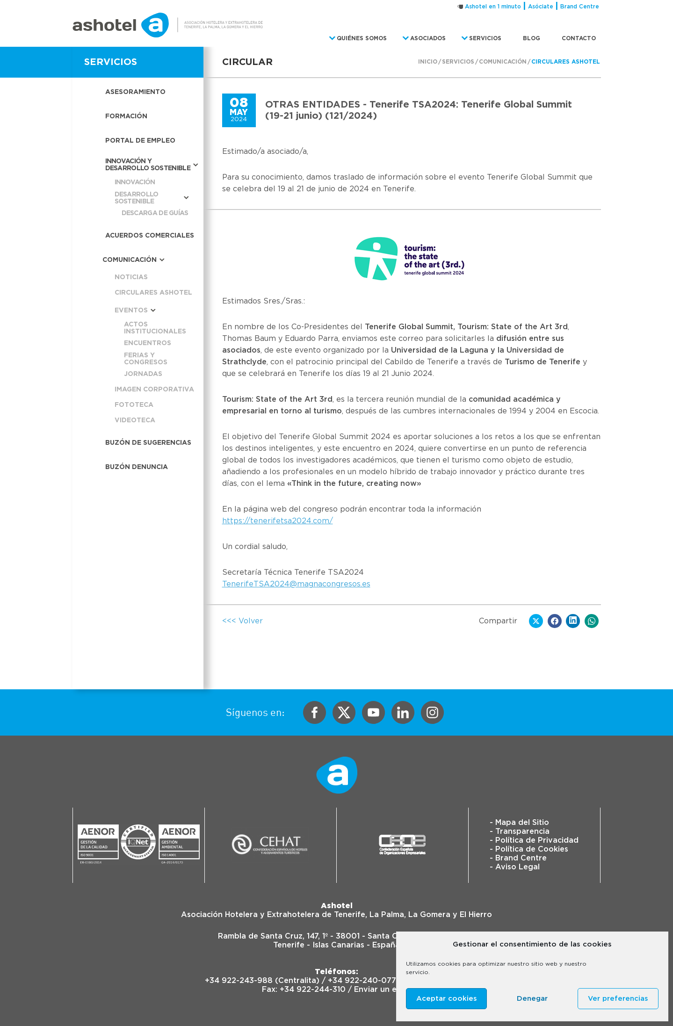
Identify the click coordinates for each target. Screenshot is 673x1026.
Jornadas (143, 374)
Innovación (135, 182)
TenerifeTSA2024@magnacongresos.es (296, 584)
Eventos (131, 310)
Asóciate (540, 6)
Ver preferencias (618, 998)
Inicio (427, 62)
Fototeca (134, 405)
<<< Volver (242, 621)
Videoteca (135, 420)
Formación (126, 116)
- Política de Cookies (529, 849)
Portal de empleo (140, 140)
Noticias (131, 277)
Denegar (532, 998)
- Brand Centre (518, 858)
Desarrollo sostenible (137, 198)
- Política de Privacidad (534, 840)
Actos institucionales (155, 328)
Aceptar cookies (446, 998)
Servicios (458, 62)
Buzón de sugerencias (148, 443)
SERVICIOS (110, 62)
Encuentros (147, 343)
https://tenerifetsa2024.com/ (277, 521)
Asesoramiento (135, 92)
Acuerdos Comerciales (149, 235)
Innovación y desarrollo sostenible (147, 165)
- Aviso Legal (515, 867)
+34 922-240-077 (362, 980)
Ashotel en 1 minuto (493, 6)
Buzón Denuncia (136, 467)
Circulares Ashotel (565, 62)
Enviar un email (383, 989)
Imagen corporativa (154, 389)
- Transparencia (520, 831)
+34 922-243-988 (239, 980)
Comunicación (503, 62)
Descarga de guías (155, 213)
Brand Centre (579, 6)
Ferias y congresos (145, 359)
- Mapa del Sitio (519, 822)
